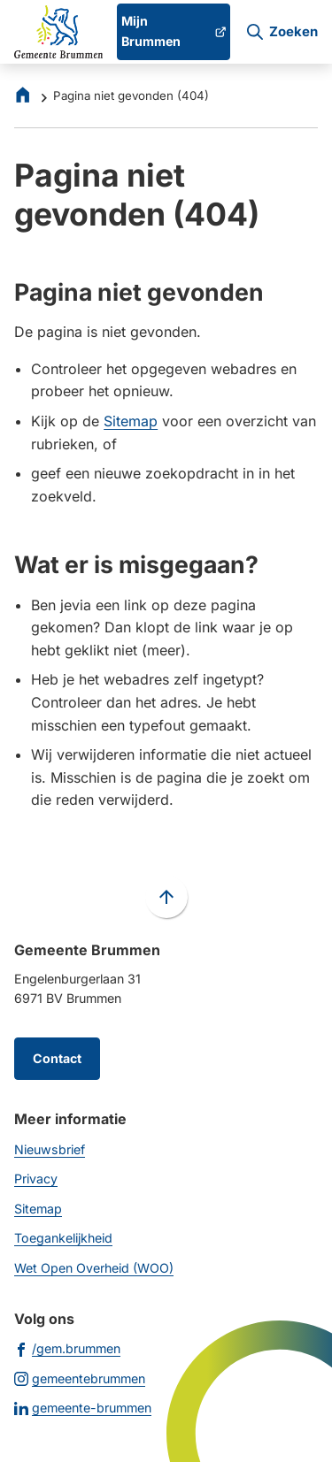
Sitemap (131, 421)
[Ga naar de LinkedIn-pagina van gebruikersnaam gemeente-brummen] (82, 1407)
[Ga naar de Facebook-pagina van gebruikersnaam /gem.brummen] (67, 1348)
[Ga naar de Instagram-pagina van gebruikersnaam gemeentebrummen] (79, 1378)
